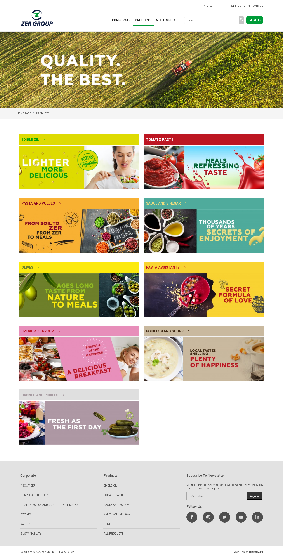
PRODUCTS (143, 20)
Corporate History (34, 495)
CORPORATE (121, 20)
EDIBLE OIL (110, 485)
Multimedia (165, 20)
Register (254, 496)
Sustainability (31, 533)
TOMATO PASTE (114, 495)
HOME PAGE (24, 113)
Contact (208, 6)
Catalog (254, 20)
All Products (113, 533)
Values (26, 524)
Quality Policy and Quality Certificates (49, 504)
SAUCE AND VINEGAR (117, 514)
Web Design (248, 551)
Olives (108, 524)
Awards (26, 514)
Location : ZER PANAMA (249, 6)
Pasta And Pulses (117, 504)
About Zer (28, 485)
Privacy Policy (66, 551)
